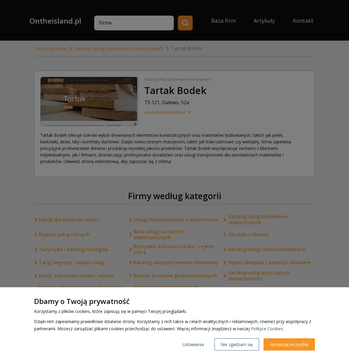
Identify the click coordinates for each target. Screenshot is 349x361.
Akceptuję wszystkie (289, 344)
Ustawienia (193, 344)
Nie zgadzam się (237, 344)
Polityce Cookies (267, 328)
